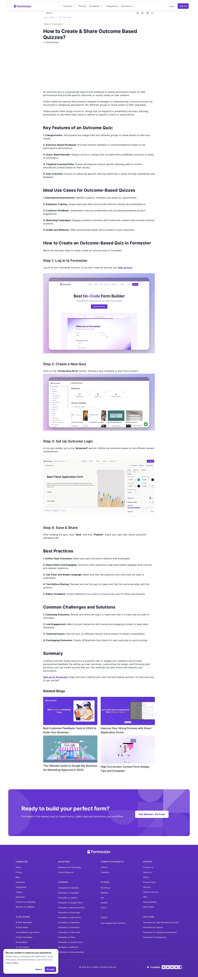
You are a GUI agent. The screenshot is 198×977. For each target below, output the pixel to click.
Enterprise (20, 897)
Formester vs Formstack (69, 927)
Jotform (104, 867)
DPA (145, 897)
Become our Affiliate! (25, 907)
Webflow (104, 893)
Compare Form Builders (68, 888)
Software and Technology (69, 867)
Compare (63, 882)
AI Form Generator (24, 922)
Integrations (112, 6)
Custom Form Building (25, 902)
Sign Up (183, 6)
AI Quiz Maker (22, 927)
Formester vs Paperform (69, 922)
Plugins (19, 892)
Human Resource (65, 872)
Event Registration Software (113, 923)
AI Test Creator (22, 947)
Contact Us (148, 867)
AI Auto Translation (24, 937)
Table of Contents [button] (53, 24)
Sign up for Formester (55, 677)
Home (18, 867)
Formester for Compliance (154, 937)
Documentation (150, 902)
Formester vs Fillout (66, 937)
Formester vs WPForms (68, 947)
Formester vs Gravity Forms (70, 942)
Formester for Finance (153, 927)
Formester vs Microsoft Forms (71, 907)
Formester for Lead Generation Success (161, 922)
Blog (18, 877)
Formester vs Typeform (68, 893)
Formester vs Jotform (67, 897)
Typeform (105, 872)
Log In (171, 6)
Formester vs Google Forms (70, 902)
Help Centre (148, 907)
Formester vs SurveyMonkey (71, 952)
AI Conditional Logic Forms (27, 932)
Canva (103, 907)
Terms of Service (150, 892)
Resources (128, 6)
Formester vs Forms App (69, 912)
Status (146, 877)
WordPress (105, 888)
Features (69, 6)
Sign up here (125, 267)
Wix (102, 897)
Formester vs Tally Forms (69, 932)
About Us (147, 872)
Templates (96, 6)
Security (147, 887)
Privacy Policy (149, 882)
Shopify (104, 902)
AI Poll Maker (21, 942)
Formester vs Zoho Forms (69, 917)
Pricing (82, 6)
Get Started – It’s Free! (152, 814)
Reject (38, 969)
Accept (50, 969)
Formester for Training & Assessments (160, 932)
